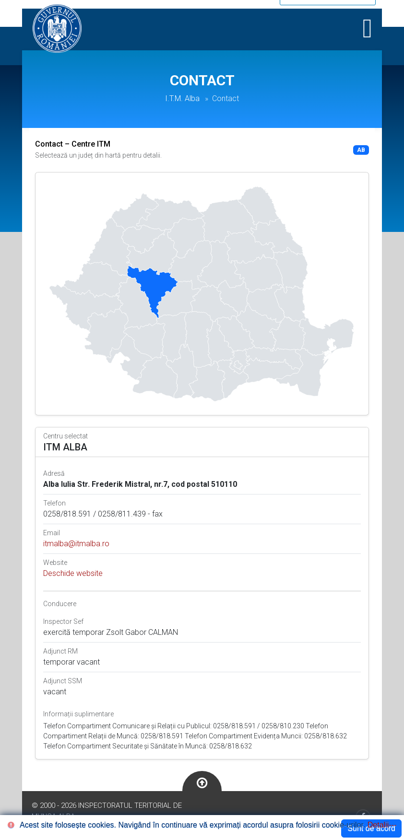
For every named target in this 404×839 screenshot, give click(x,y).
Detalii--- (382, 825)
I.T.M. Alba (182, 98)
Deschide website (73, 573)
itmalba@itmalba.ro (76, 543)
